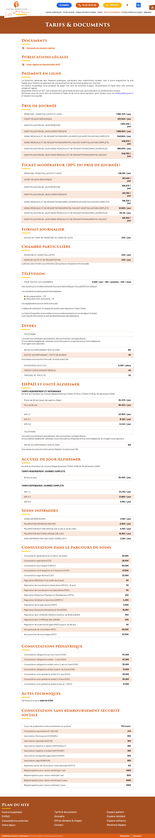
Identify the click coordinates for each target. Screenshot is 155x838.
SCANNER (64, 5)
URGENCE (112, 5)
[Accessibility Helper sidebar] (152, 7)
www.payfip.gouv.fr (124, 93)
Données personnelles (53, 836)
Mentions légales (36, 836)
